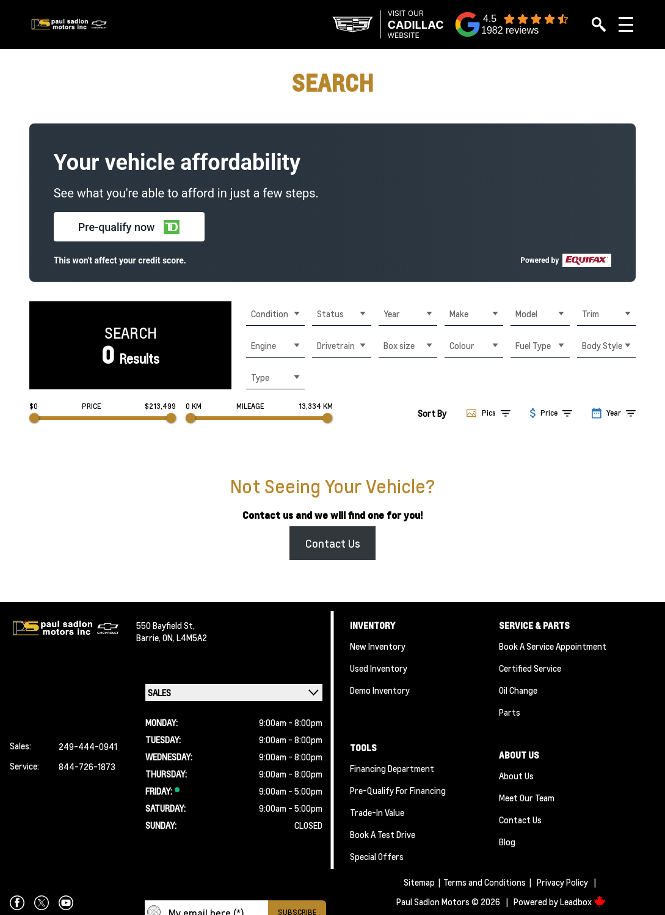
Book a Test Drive (382, 834)
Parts (509, 712)
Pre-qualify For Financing (398, 790)
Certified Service (530, 668)
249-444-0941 (88, 746)
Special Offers (377, 856)
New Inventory (377, 646)
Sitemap (419, 881)
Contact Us (332, 543)
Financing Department (392, 768)
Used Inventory (378, 668)
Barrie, (149, 637)
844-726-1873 (87, 766)
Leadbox (583, 901)
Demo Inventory (380, 690)
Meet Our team (526, 797)
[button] (129, 226)
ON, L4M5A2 (184, 637)
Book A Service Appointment (552, 646)
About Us (516, 775)
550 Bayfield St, (165, 625)
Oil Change (518, 690)
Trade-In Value (377, 812)
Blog (507, 841)
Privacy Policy (562, 881)
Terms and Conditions (484, 881)
